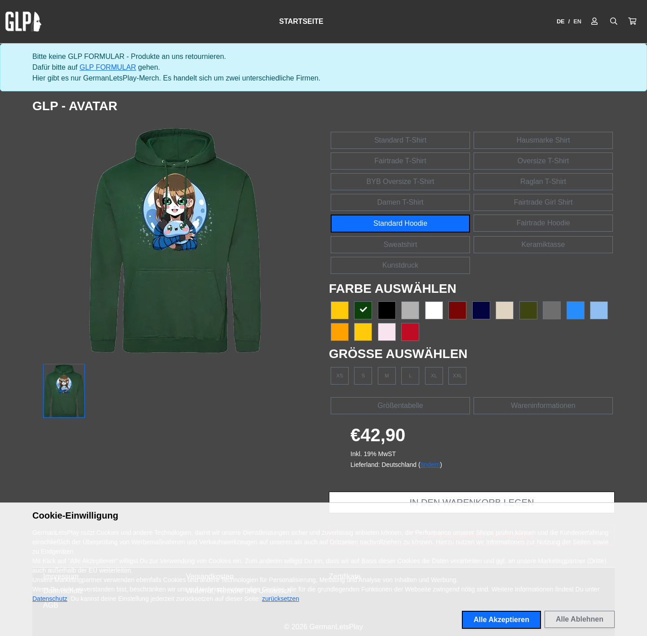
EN (577, 21)
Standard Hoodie (400, 223)
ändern (430, 464)
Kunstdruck (400, 265)
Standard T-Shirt (400, 140)
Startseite (301, 21)
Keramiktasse (543, 244)
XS (340, 375)
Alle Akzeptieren (501, 619)
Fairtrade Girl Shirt (543, 202)
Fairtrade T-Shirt (400, 161)
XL (434, 375)
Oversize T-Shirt (543, 161)
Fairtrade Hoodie (543, 223)
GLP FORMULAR (108, 67)
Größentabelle (400, 405)
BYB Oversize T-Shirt (400, 181)
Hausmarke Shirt (543, 140)
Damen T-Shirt (400, 202)
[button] (632, 21)
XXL (457, 375)
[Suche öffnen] (614, 21)
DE (561, 21)
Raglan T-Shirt (543, 181)
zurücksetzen (280, 598)
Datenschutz (49, 598)
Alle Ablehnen (579, 619)
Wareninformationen (543, 405)
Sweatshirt (400, 244)
